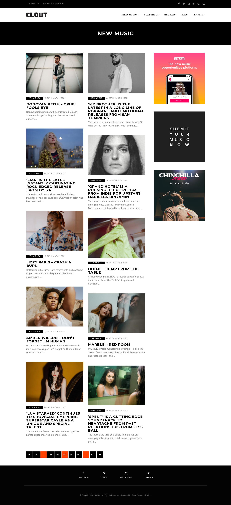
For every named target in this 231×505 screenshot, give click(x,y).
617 (92, 454)
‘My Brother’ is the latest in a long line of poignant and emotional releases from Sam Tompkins (116, 111)
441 (71, 454)
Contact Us (34, 4)
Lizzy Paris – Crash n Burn (49, 264)
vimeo (104, 475)
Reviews (170, 15)
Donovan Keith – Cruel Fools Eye (51, 106)
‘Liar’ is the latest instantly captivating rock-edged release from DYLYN (51, 185)
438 (50, 454)
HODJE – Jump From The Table (113, 271)
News (184, 15)
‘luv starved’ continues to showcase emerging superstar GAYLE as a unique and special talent (53, 420)
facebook (83, 475)
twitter (148, 475)
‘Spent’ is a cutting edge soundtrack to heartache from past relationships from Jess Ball (115, 424)
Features (150, 15)
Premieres (35, 98)
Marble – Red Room (109, 344)
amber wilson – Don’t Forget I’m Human (50, 339)
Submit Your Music (53, 4)
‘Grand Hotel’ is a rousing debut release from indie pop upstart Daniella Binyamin (114, 191)
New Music (129, 15)
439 (57, 454)
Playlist (199, 15)
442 (78, 454)
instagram (126, 475)
